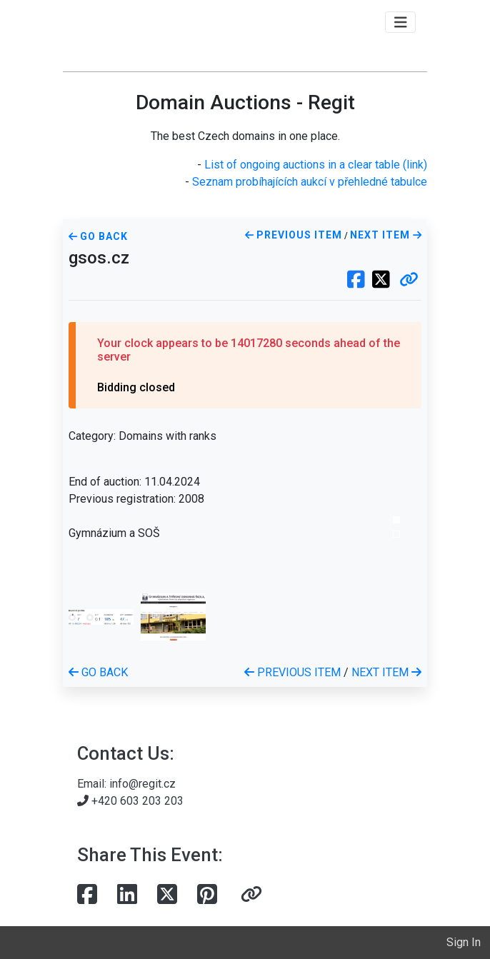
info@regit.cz (142, 783)
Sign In (463, 942)
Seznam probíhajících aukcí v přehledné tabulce (309, 182)
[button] (408, 280)
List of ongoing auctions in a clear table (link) (315, 164)
